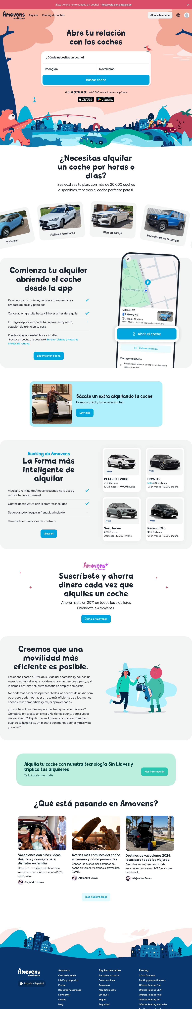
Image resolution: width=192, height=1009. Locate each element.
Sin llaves (104, 994)
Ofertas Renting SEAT (150, 990)
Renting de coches (53, 15)
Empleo (62, 999)
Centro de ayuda (67, 975)
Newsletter (64, 994)
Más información (154, 771)
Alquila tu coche (160, 15)
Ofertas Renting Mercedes (153, 1004)
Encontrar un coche (48, 355)
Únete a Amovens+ (96, 618)
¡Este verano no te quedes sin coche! (93, 4)
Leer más (84, 412)
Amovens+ (104, 985)
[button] (188, 5)
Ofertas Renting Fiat (150, 985)
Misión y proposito (68, 980)
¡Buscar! (49, 533)
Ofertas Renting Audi (150, 994)
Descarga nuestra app (69, 990)
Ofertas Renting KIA (149, 999)
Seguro (102, 999)
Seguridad (104, 1004)
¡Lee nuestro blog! (96, 896)
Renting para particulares (152, 980)
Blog (60, 1004)
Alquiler (33, 15)
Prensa (61, 985)
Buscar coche (96, 80)
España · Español (32, 983)
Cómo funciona (107, 980)
